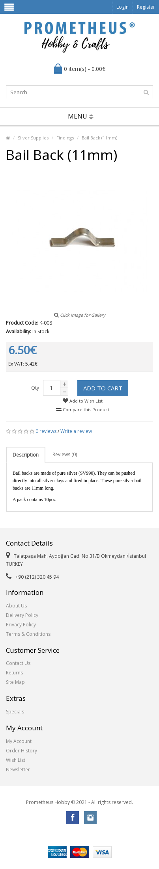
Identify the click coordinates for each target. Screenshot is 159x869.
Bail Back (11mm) (99, 138)
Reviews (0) (64, 454)
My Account (19, 741)
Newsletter (18, 769)
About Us (16, 605)
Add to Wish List (83, 401)
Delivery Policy (22, 615)
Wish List (15, 760)
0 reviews (46, 431)
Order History (21, 750)
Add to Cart (102, 388)
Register (146, 7)
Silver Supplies (33, 138)
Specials (15, 711)
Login (122, 7)
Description (26, 454)
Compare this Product (82, 409)
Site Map (15, 682)
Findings (65, 138)
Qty (35, 387)
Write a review (76, 431)
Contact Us (18, 663)
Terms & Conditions (28, 634)
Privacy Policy (21, 624)
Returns (14, 672)
